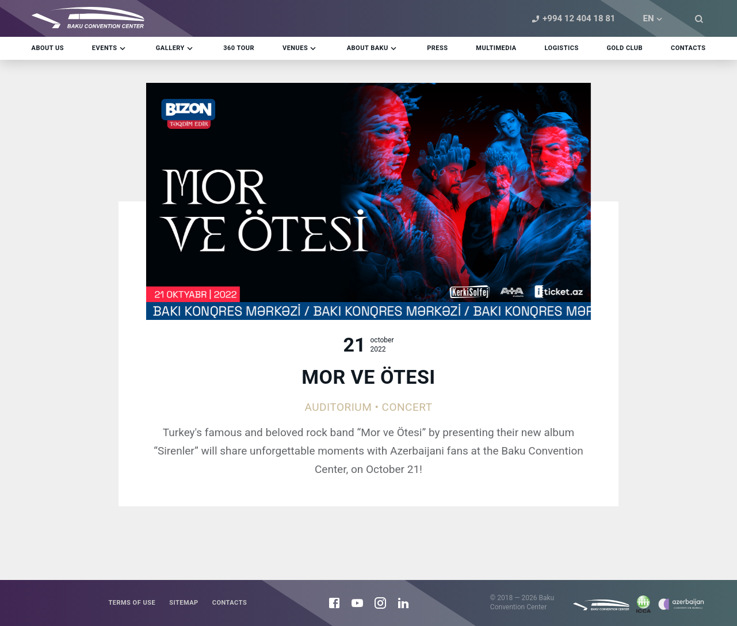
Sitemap (183, 602)
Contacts (229, 602)
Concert (407, 407)
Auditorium (338, 407)
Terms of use (131, 602)
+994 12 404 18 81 (572, 18)
